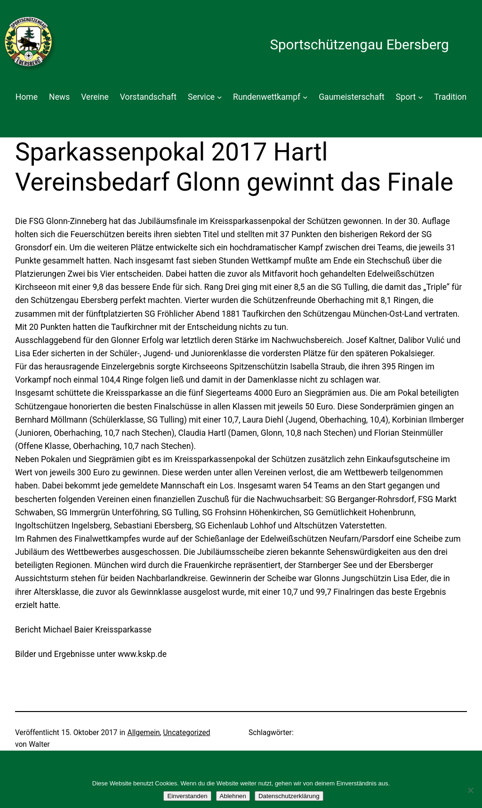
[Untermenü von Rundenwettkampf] (305, 97)
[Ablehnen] (470, 790)
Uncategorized (186, 732)
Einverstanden (187, 796)
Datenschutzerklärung (289, 796)
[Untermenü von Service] (219, 97)
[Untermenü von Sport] (420, 97)
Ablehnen (233, 796)
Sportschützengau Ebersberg (359, 45)
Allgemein (144, 732)
